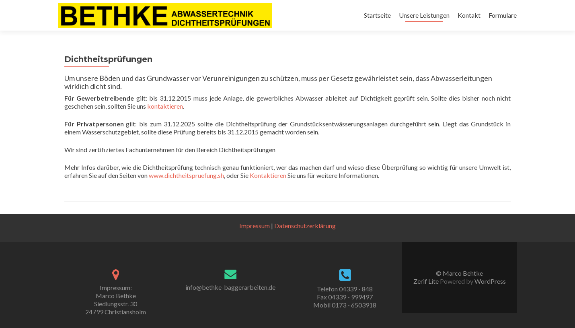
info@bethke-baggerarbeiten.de (230, 287)
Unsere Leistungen (424, 15)
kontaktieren (165, 106)
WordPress (489, 281)
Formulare (503, 15)
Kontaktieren (268, 175)
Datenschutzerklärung (305, 225)
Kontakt (469, 15)
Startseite (377, 15)
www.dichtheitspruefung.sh (186, 175)
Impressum (254, 225)
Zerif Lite (426, 281)
